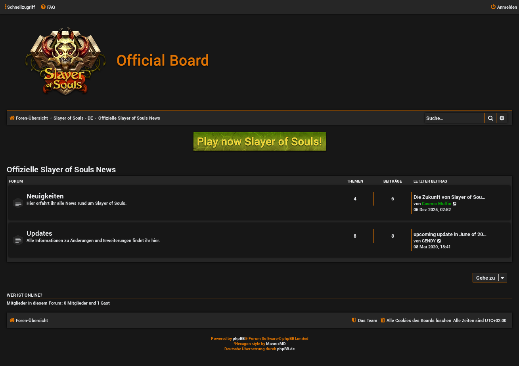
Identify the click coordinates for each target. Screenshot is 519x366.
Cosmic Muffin (436, 203)
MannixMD (276, 343)
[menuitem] (47, 7)
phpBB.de (286, 348)
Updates (39, 233)
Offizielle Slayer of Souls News (61, 169)
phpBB (239, 338)
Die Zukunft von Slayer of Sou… (450, 196)
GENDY (429, 241)
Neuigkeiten (45, 196)
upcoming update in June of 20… (450, 234)
